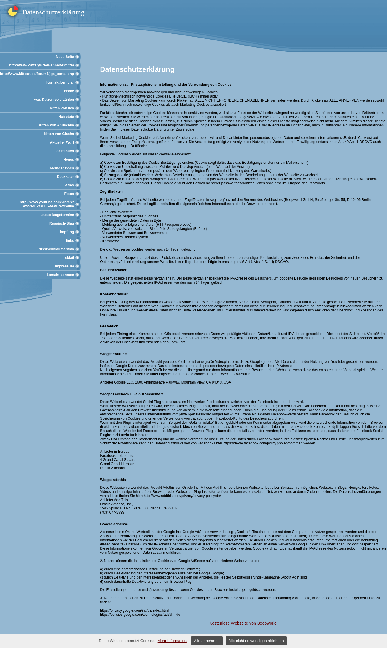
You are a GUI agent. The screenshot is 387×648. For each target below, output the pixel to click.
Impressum (64, 266)
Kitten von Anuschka (56, 125)
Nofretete (66, 117)
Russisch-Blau (61, 223)
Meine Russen (62, 168)
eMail (69, 258)
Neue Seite (65, 57)
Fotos (69, 194)
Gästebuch (65, 151)
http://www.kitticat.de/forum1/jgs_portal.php (37, 74)
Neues (68, 159)
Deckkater (65, 177)
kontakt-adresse (60, 275)
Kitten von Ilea (62, 108)
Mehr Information (172, 641)
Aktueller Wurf (62, 142)
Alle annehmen (207, 641)
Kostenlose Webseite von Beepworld (243, 623)
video (69, 185)
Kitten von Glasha (59, 134)
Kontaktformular (60, 82)
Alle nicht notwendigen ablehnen (256, 641)
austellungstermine (57, 215)
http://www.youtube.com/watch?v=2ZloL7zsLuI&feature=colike (47, 204)
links (70, 240)
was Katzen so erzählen (54, 100)
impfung (67, 232)
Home (69, 91)
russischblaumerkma (56, 249)
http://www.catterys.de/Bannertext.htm (41, 65)
